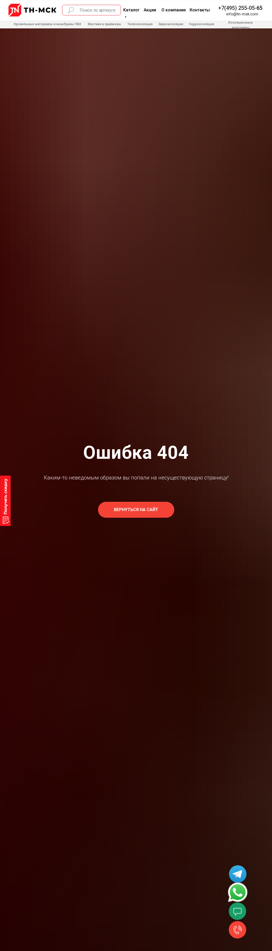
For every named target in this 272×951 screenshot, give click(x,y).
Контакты (200, 9)
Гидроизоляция (201, 24)
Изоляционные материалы (240, 25)
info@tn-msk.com (242, 14)
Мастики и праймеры (104, 24)
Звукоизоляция (170, 24)
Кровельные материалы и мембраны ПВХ (47, 24)
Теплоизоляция (139, 24)
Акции (150, 9)
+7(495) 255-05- (237, 8)
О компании (174, 9)
